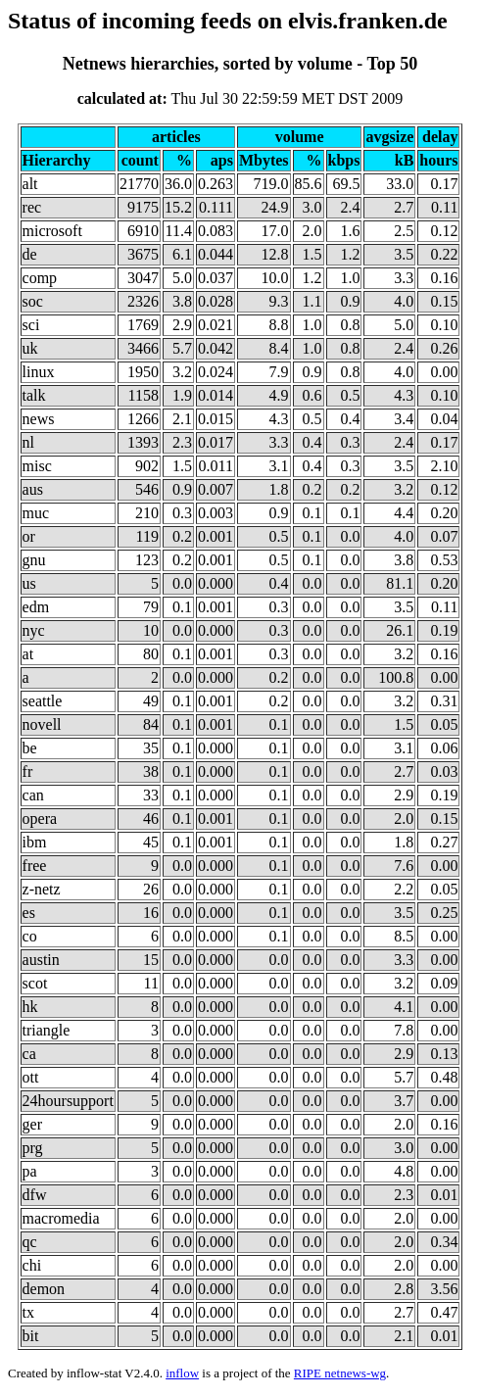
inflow (182, 1373)
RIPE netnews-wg (340, 1373)
